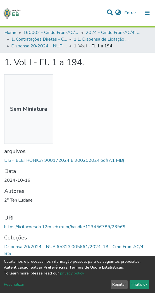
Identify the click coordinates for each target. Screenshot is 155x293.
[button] (118, 13)
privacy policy (72, 273)
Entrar (130, 13)
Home (10, 32)
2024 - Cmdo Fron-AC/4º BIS (114, 32)
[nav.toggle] (147, 13)
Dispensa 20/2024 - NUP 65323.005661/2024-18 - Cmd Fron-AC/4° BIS (39, 46)
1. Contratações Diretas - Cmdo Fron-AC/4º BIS (39, 39)
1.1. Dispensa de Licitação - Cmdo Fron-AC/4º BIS (102, 39)
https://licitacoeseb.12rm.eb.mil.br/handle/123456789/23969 (65, 227)
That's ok (139, 284)
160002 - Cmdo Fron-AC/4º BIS (51, 32)
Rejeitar (119, 284)
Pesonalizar (14, 284)
